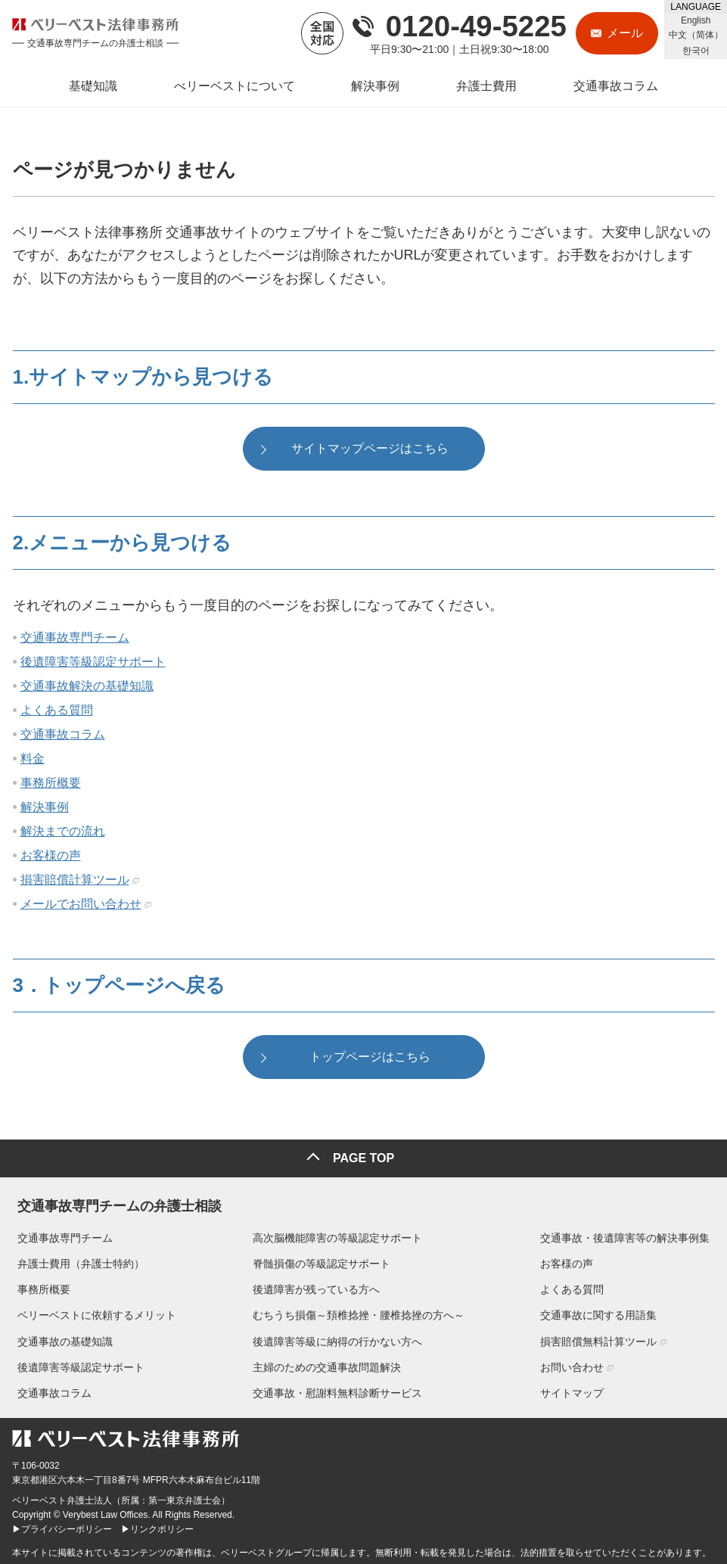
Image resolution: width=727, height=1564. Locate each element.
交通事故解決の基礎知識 (87, 687)
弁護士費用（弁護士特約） (75, 1261)
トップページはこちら (369, 1059)
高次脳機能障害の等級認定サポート (337, 1235)
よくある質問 (56, 711)
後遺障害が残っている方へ (316, 1287)
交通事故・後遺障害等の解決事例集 (630, 1235)
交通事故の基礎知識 (59, 1338)
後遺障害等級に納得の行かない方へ (337, 1338)
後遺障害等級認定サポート (93, 663)
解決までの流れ (62, 832)
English (695, 20)
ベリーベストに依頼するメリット (91, 1313)
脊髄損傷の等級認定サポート (321, 1261)
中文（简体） (696, 35)
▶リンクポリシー (157, 1527)
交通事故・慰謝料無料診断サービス (337, 1390)
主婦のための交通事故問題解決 (327, 1364)
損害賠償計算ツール (74, 881)
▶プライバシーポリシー (62, 1527)
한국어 (696, 50)
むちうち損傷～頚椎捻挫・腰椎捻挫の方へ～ (358, 1313)
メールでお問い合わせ (80, 905)
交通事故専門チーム (74, 639)
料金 (32, 760)
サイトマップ (577, 1390)
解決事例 (44, 808)
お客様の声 (50, 856)
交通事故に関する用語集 (603, 1313)
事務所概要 (50, 784)
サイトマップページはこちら (370, 449)
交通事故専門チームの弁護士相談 (114, 1200)
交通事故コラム (62, 735)
